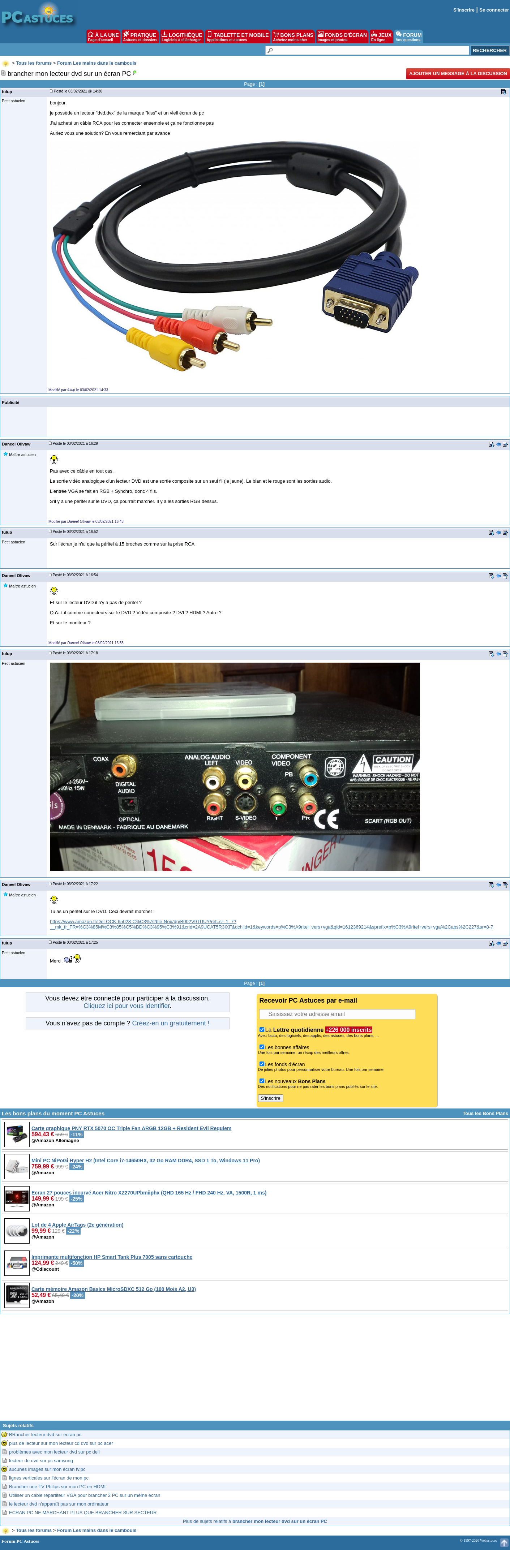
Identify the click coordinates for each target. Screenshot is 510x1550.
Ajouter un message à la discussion (458, 73)
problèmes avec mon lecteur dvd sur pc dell (54, 1452)
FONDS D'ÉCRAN (342, 36)
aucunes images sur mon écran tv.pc (47, 1469)
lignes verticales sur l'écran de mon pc (49, 1478)
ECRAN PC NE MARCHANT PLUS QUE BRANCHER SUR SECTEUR (83, 1512)
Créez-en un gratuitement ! (170, 1023)
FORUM (408, 36)
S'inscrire (464, 10)
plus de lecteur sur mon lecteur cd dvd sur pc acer (61, 1443)
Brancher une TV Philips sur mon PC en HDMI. (58, 1486)
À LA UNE (103, 36)
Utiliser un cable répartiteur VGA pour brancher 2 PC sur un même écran (84, 1495)
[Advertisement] (255, 1370)
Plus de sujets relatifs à (255, 1521)
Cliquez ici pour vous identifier (126, 1005)
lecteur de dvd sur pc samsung (41, 1460)
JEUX (381, 36)
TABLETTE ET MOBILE (238, 36)
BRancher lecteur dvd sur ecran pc (45, 1434)
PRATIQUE (140, 36)
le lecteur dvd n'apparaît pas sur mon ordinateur (59, 1504)
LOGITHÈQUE (182, 36)
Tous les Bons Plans (485, 1113)
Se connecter (494, 10)
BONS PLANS (293, 36)
